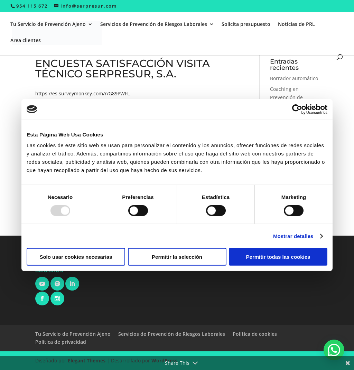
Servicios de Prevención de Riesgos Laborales (153, 24)
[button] (334, 350)
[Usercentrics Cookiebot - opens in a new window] (297, 109)
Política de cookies (255, 334)
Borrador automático (294, 78)
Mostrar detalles (293, 236)
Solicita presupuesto (246, 24)
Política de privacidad (60, 342)
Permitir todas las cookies (278, 257)
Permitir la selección (177, 257)
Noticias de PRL (296, 24)
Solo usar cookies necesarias (75, 257)
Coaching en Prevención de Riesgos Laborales (290, 97)
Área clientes (25, 41)
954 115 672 (32, 6)
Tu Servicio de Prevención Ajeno (48, 24)
